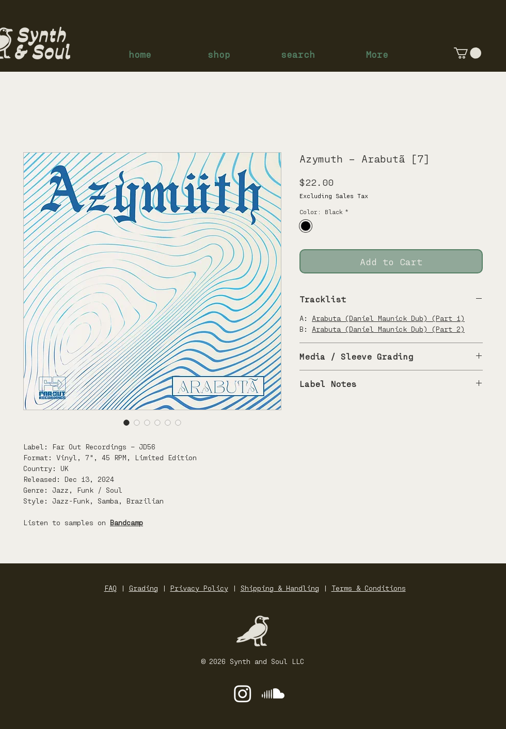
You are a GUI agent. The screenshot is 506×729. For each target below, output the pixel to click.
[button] (467, 53)
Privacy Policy (199, 588)
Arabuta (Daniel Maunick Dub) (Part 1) (388, 318)
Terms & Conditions (368, 588)
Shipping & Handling (280, 588)
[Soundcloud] (273, 693)
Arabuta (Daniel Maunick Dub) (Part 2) (388, 329)
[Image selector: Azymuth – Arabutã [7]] (126, 422)
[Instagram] (242, 693)
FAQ (110, 588)
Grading (143, 588)
